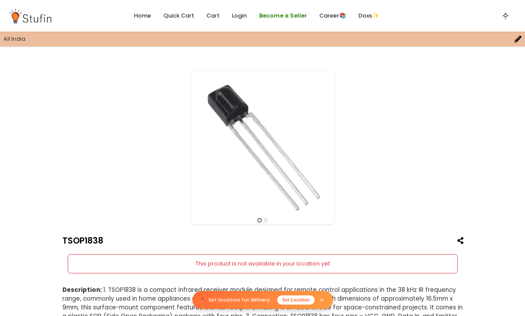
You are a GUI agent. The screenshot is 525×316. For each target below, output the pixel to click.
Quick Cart (178, 15)
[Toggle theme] (506, 16)
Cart (213, 15)
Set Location (296, 300)
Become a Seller (283, 15)
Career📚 (332, 15)
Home (142, 15)
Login (239, 15)
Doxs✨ (368, 15)
